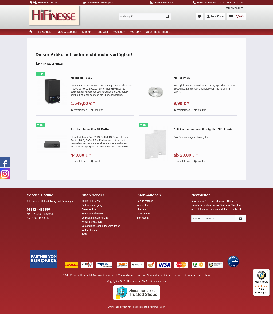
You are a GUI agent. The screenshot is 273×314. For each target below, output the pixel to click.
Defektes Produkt (91, 209)
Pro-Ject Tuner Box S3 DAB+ (90, 129)
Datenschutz (143, 213)
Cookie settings (144, 201)
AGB (84, 234)
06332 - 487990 (38, 209)
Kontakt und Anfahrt (92, 221)
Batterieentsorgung (92, 205)
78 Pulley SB (182, 77)
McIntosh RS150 (81, 77)
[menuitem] (145, 16)
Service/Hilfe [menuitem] (235, 8)
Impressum (142, 217)
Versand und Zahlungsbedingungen (101, 225)
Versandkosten (126, 274)
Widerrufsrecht (90, 230)
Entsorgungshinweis (92, 213)
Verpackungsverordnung (95, 217)
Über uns (141, 209)
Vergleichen (79, 109)
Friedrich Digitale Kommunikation (148, 306)
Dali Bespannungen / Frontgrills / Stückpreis (203, 129)
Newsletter (142, 205)
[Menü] (267, 271)
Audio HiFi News (91, 201)
